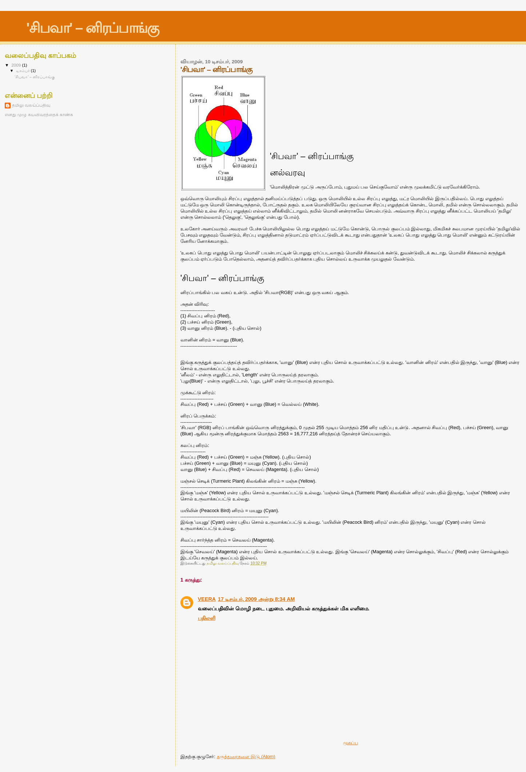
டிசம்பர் (23, 70)
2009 (16, 65)
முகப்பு (350, 742)
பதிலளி (206, 618)
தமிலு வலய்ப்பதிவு (31, 105)
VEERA (207, 599)
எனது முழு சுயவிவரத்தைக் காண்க (39, 114)
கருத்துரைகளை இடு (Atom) (246, 756)
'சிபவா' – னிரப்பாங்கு (92, 28)
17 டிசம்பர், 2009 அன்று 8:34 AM (256, 599)
